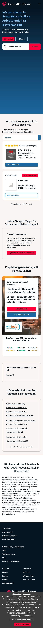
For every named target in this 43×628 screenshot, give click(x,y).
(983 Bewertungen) (29, 146)
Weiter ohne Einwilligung (21, 619)
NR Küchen (23, 180)
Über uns (5, 569)
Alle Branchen (7, 532)
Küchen (10, 375)
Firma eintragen (8, 539)
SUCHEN (35, 46)
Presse (5, 572)
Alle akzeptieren (22, 624)
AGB (4, 550)
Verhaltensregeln (8, 554)
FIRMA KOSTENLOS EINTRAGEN (22, 253)
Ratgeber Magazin (9, 536)
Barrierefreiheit (8, 583)
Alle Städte (6, 528)
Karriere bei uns (29, 580)
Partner (5, 576)
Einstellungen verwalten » (21, 615)
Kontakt (5, 580)
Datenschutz (7, 547)
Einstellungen (19, 547)
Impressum (27, 569)
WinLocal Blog (28, 576)
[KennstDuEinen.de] (16, 4)
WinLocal (26, 572)
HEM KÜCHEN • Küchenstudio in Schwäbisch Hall (25, 153)
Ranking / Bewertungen (11, 561)
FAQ (3, 558)
